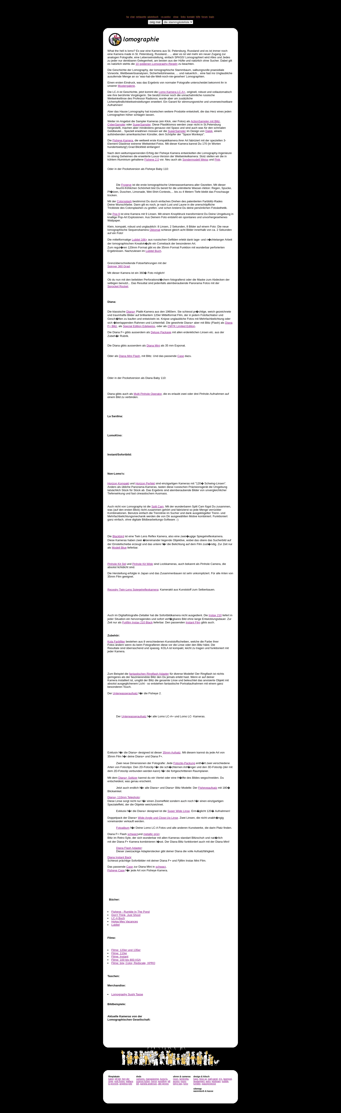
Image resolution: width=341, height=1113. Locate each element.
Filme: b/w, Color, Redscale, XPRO (133, 963)
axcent (176, 1081)
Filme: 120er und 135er (125, 950)
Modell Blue (119, 547)
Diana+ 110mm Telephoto (123, 797)
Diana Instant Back (119, 857)
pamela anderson (148, 1084)
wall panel (213, 1079)
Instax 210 (215, 615)
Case (180, 356)
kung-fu (163, 1079)
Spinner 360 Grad (118, 266)
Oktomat (155, 229)
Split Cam (157, 506)
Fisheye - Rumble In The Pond (130, 911)
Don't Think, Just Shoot (125, 915)
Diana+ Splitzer (128, 777)
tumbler (197, 1084)
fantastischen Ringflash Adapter (149, 673)
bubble (225, 1081)
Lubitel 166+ (139, 239)
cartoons (140, 1079)
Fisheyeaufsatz (207, 787)
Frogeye (126, 184)
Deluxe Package (161, 332)
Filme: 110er (119, 953)
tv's (220, 1079)
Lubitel (115, 924)
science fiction (143, 1081)
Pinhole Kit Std (116, 564)
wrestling (162, 1081)
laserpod (227, 1079)
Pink (217, 159)
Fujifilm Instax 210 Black (137, 622)
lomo (185, 1084)
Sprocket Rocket (117, 286)
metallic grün (151, 834)
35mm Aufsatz (172, 752)
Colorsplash (124, 201)
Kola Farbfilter (116, 641)
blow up (203, 1079)
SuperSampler (141, 124)
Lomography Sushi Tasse (127, 994)
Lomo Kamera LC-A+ (172, 92)
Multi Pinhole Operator (148, 393)
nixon (175, 1079)
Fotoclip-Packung (184, 763)
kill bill (118, 1079)
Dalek (208, 131)
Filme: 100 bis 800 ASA (126, 959)
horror (154, 1081)
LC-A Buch (118, 918)
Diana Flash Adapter (129, 848)
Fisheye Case (116, 870)
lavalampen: (199, 1081)
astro (208, 1081)
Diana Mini (153, 345)
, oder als (161, 326)
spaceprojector (209, 1084)
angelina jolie (125, 1084)
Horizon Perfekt (145, 483)
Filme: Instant (119, 956)
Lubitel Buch (153, 251)
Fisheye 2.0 (151, 159)
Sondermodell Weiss (195, 159)
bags (195, 1079)
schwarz (132, 834)
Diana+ (130, 311)
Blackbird (118, 536)
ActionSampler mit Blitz (205, 121)
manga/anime (152, 1079)
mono (183, 1081)
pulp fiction (119, 1081)
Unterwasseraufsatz (125, 693)
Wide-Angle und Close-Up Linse (158, 817)
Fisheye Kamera (122, 140)
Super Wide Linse (178, 811)
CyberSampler (116, 124)
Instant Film (193, 622)
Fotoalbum (122, 827)
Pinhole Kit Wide (142, 564)
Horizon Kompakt (118, 483)
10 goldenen (156, 63)
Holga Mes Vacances (124, 921)
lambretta (184, 1079)
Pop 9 (116, 214)
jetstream (216, 1081)
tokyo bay (177, 1084)
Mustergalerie (126, 85)
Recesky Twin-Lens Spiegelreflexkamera (133, 589)
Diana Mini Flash (129, 356)
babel (111, 1079)
